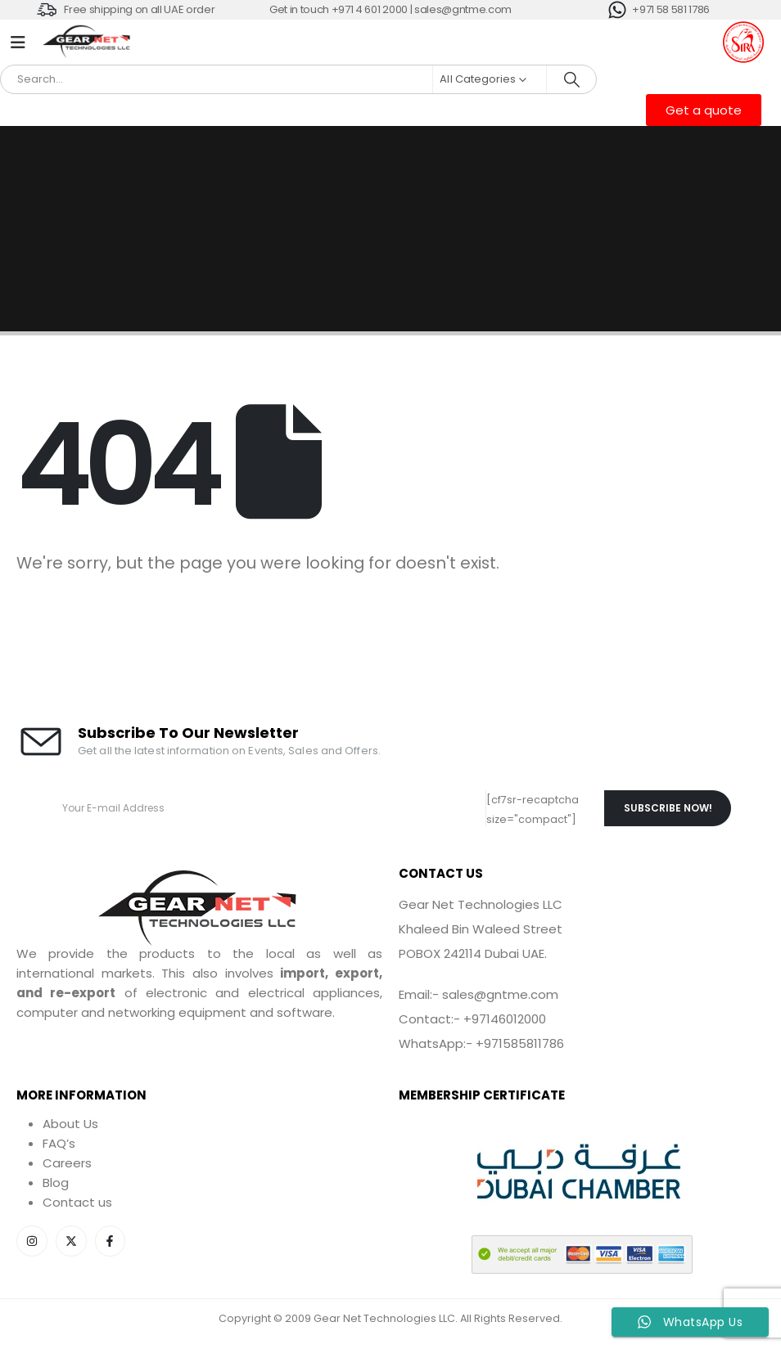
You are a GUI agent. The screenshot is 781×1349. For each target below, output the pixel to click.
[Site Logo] (88, 42)
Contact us (77, 1202)
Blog (56, 1182)
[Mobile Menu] (18, 42)
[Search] (571, 79)
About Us (70, 1123)
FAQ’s (59, 1143)
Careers (67, 1162)
